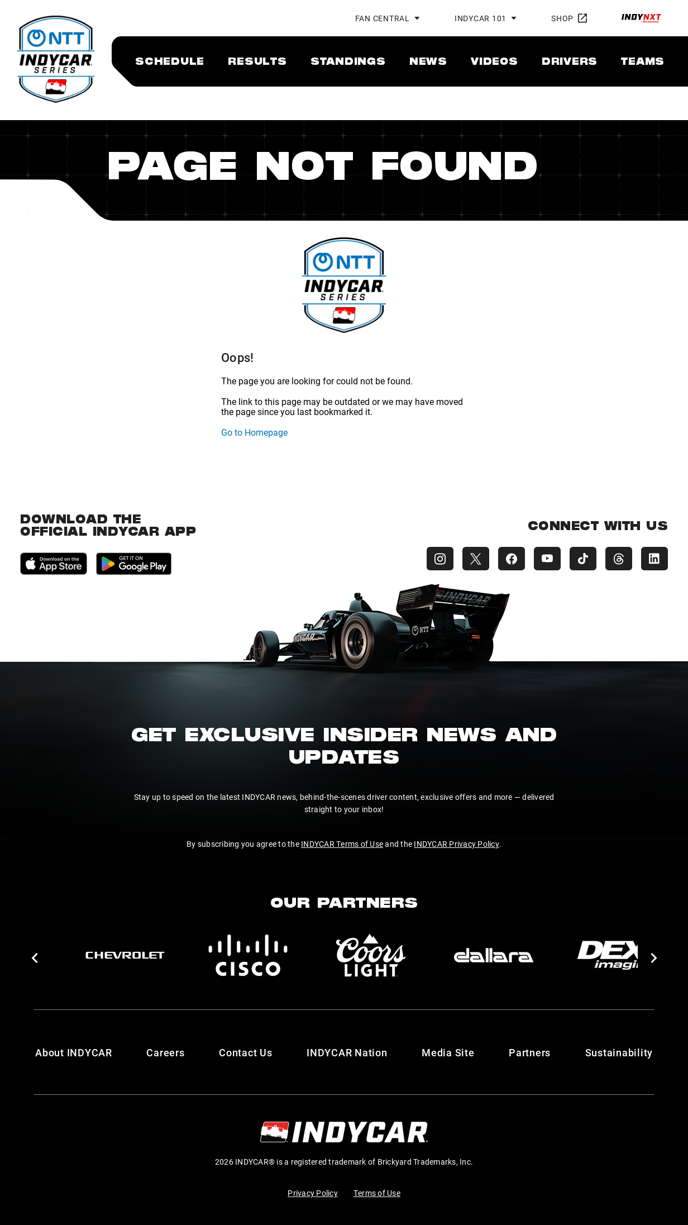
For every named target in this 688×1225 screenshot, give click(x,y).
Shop (569, 18)
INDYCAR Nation (347, 1052)
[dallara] (493, 955)
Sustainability (619, 1052)
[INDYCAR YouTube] (547, 558)
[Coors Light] (371, 955)
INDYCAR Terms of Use (342, 843)
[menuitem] (169, 61)
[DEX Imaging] (616, 955)
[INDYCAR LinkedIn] (654, 558)
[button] (34, 958)
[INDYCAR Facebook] (511, 558)
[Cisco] (248, 955)
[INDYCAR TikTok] (583, 558)
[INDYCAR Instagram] (440, 558)
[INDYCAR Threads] (618, 558)
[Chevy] (125, 955)
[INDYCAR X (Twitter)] (475, 558)
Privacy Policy (313, 1193)
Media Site (448, 1052)
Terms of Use (376, 1193)
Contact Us (246, 1052)
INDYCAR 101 (481, 18)
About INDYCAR (73, 1052)
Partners (530, 1052)
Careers (165, 1052)
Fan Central (382, 18)
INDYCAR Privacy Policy (456, 843)
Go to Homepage (254, 432)
